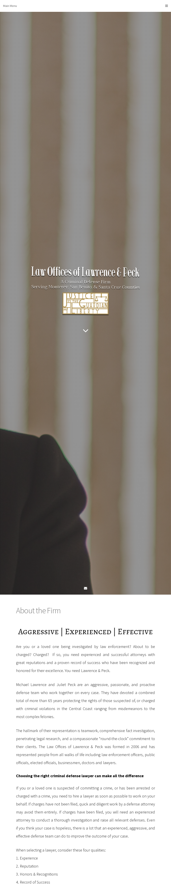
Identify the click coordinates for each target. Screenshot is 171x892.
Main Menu (85, 6)
